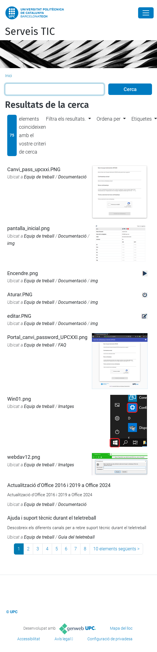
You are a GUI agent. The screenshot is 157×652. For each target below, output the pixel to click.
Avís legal (63, 639)
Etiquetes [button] (141, 119)
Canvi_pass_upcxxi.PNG (33, 169)
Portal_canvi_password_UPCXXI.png (47, 337)
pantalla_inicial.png (28, 228)
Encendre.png (22, 273)
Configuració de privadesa (110, 639)
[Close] (146, 12)
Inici (8, 75)
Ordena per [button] (109, 119)
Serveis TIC (30, 31)
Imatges (66, 406)
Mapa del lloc (121, 628)
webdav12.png (23, 457)
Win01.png (19, 399)
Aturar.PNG (19, 294)
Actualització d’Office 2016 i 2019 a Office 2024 (59, 485)
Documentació (72, 177)
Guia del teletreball (76, 537)
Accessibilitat (28, 639)
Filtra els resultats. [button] (66, 119)
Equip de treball (39, 177)
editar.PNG (19, 316)
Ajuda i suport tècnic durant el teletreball (51, 518)
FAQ (62, 345)
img (11, 243)
